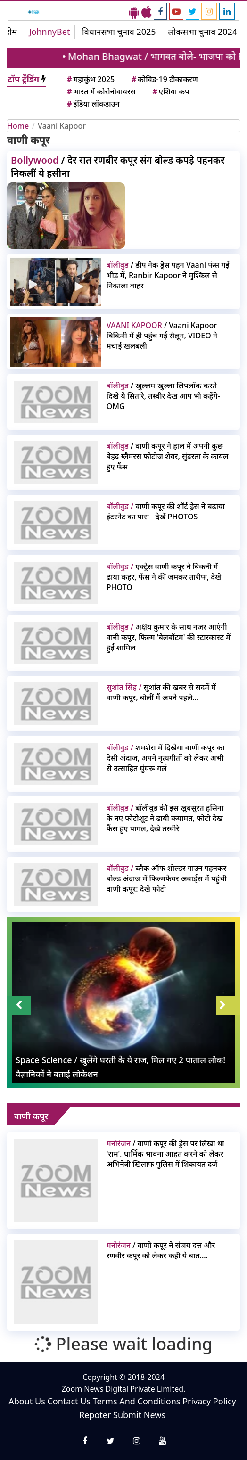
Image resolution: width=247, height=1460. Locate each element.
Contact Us (69, 1401)
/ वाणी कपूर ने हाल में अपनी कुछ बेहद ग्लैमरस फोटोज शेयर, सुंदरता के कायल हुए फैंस (168, 456)
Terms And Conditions (137, 1401)
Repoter (95, 1414)
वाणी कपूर (31, 1116)
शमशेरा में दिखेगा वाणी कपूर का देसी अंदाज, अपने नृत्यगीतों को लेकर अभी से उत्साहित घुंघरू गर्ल (165, 757)
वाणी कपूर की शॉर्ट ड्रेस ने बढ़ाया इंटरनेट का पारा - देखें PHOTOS (166, 511)
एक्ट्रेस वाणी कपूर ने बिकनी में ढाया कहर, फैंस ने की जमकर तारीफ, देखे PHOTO (164, 576)
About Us (26, 1401)
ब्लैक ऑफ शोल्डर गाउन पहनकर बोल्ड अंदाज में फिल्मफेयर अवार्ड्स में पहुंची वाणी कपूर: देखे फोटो (167, 878)
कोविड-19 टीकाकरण (164, 79)
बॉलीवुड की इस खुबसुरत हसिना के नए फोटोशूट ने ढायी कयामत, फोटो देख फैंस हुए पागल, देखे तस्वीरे (165, 818)
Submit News (139, 1414)
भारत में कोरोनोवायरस (101, 91)
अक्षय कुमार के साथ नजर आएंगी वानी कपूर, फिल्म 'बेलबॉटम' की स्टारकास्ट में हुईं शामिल (169, 637)
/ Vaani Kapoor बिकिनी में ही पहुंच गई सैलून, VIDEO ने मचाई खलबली (162, 335)
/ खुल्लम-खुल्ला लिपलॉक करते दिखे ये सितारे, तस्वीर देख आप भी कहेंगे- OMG (163, 395)
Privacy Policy (209, 1401)
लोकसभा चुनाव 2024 (202, 31)
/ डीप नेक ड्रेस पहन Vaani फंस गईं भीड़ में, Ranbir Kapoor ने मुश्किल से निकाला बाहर (168, 275)
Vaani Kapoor (62, 126)
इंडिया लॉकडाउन (93, 103)
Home (18, 126)
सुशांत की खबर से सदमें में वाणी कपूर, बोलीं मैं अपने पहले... (161, 692)
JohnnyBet (49, 31)
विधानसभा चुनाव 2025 (119, 31)
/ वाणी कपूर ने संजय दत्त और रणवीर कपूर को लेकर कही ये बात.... (161, 1250)
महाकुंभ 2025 (90, 79)
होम (11, 31)
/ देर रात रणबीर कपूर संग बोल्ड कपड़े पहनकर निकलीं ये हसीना (118, 167)
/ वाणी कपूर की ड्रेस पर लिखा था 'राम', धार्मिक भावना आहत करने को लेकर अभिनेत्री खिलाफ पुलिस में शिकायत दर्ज (165, 1153)
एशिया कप (170, 91)
